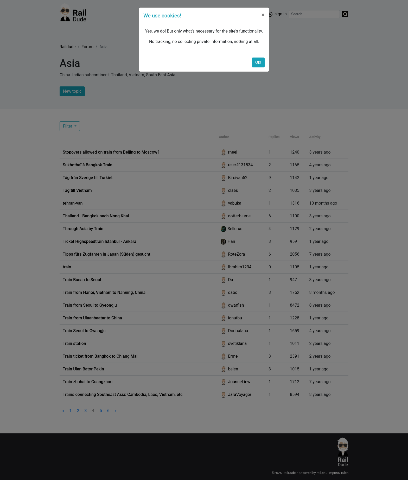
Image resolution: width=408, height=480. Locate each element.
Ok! (258, 62)
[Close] (263, 15)
